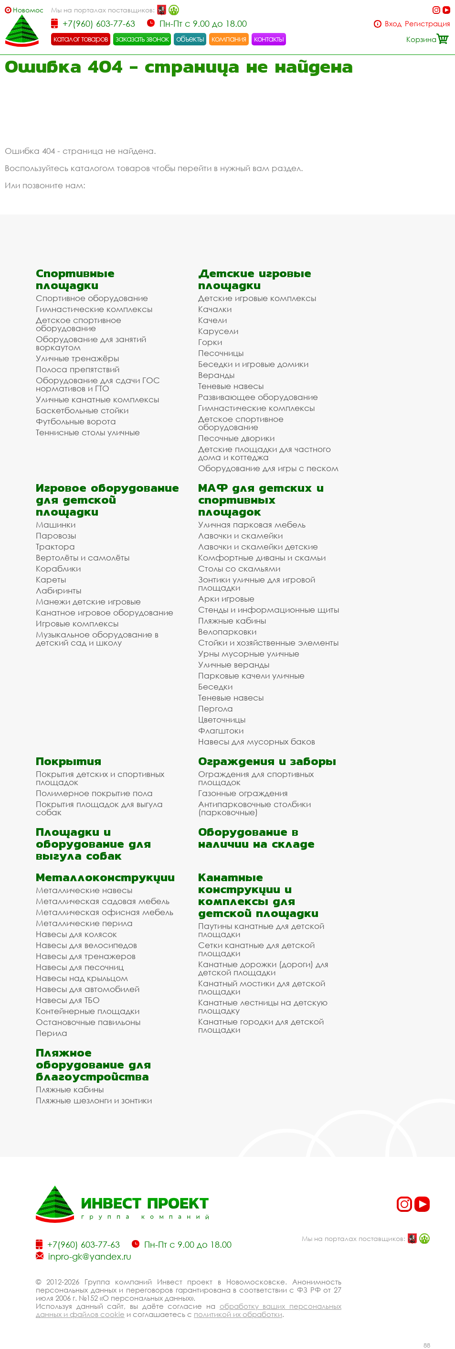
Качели (212, 320)
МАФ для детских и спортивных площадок (261, 500)
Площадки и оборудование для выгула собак (93, 844)
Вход (393, 24)
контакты (269, 38)
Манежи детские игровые (88, 601)
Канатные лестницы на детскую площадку (263, 1006)
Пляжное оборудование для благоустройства (93, 1064)
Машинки (55, 524)
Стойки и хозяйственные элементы (268, 642)
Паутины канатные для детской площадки (261, 930)
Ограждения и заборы (267, 761)
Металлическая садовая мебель (102, 901)
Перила (51, 1033)
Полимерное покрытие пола (94, 793)
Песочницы (220, 353)
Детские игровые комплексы (257, 298)
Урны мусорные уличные (248, 653)
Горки (210, 342)
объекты (190, 38)
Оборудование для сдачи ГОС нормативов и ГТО (98, 384)
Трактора (55, 546)
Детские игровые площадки (254, 279)
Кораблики (58, 568)
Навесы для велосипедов (86, 945)
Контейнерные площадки (87, 1011)
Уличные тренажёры (77, 358)
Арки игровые (226, 598)
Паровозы (56, 535)
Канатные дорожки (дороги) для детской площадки (263, 968)
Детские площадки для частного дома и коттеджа (264, 453)
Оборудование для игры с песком (268, 468)
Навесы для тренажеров (86, 956)
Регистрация (427, 24)
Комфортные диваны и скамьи (262, 557)
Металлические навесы (84, 890)
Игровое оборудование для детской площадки (107, 500)
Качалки (215, 309)
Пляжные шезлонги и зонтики (94, 1100)
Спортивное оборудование (92, 298)
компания (229, 38)
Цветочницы (221, 719)
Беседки (215, 686)
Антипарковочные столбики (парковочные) (254, 808)
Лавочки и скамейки (240, 535)
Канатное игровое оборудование (104, 612)
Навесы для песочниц (80, 967)
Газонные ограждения (243, 793)
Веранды (216, 375)
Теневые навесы (231, 386)
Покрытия (68, 761)
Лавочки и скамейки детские (258, 546)
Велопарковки (227, 631)
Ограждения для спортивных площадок (256, 778)
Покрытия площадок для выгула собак (99, 808)
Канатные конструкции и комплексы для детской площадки (258, 895)
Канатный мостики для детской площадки (261, 987)
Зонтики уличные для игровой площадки (256, 583)
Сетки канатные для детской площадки (256, 949)
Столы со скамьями (239, 568)
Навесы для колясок (76, 934)
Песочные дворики (236, 438)
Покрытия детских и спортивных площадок (100, 778)
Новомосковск (28, 10)
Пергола (215, 708)
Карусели (218, 331)
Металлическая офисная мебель (104, 912)
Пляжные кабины (232, 620)
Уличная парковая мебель (252, 524)
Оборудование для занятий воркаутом (91, 343)
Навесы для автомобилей (87, 989)
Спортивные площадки (75, 279)
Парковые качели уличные (251, 675)
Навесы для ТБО (68, 1000)
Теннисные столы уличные (88, 432)
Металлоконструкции (105, 877)
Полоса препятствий (77, 369)
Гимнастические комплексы (94, 309)
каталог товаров (80, 38)
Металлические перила (84, 923)
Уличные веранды (233, 664)
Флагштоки (220, 730)
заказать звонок (142, 38)
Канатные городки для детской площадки (261, 1025)
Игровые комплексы (77, 623)
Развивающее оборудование (258, 397)
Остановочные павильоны (88, 1022)
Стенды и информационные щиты (268, 609)
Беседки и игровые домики (253, 364)
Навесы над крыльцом (82, 978)
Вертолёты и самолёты (82, 557)
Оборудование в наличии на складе (256, 838)
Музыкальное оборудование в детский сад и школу (97, 638)
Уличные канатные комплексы (97, 399)
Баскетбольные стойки (82, 410)
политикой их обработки (238, 1314)
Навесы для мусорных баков (256, 741)
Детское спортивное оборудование (78, 324)
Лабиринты (58, 590)
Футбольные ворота (76, 421)
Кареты (51, 579)
